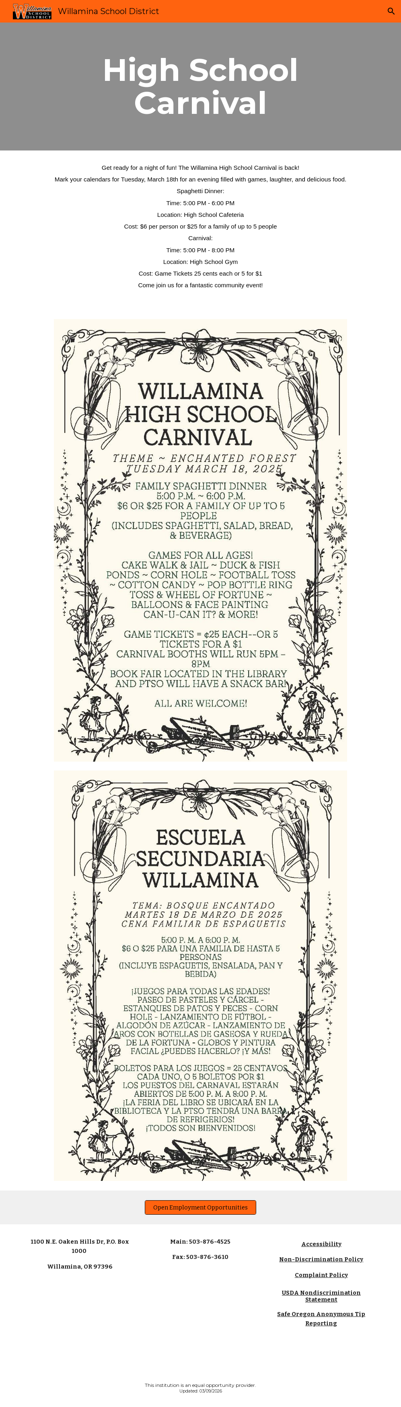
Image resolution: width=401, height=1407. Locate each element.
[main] (200, 86)
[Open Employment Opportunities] (200, 1207)
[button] (391, 11)
